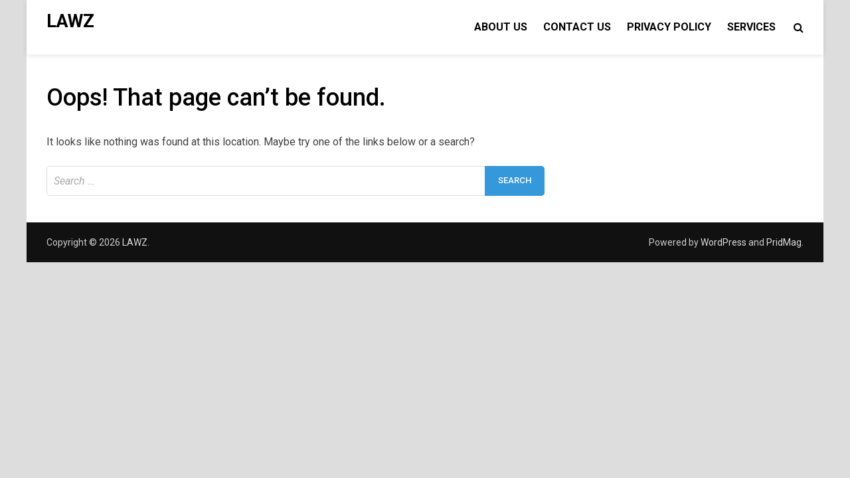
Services (751, 27)
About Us (500, 27)
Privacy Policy (669, 27)
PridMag (784, 242)
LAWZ (70, 21)
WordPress (723, 242)
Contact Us (577, 27)
